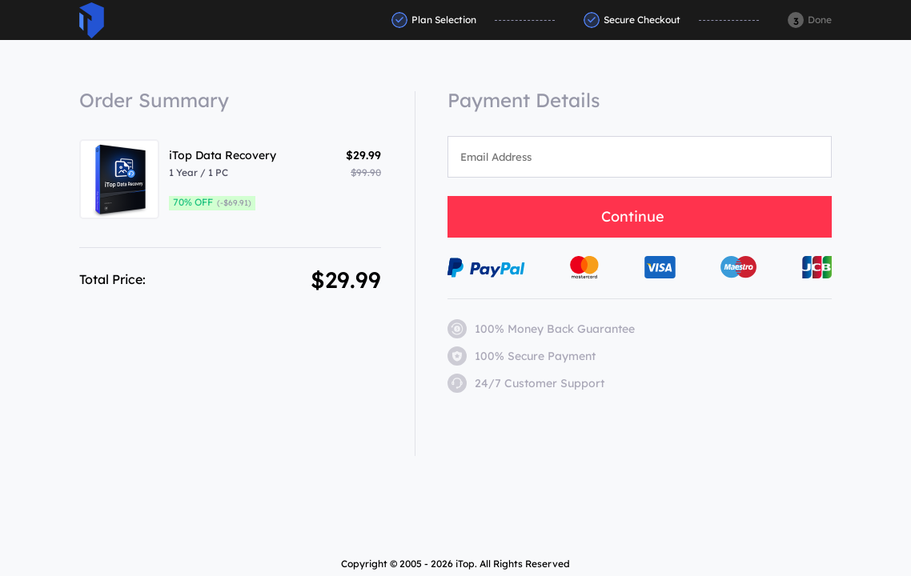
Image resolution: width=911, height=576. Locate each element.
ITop (91, 20)
